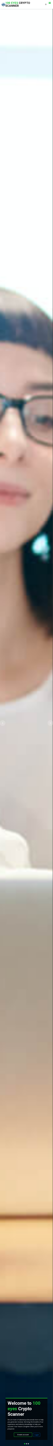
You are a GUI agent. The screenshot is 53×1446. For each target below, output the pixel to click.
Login (36, 1435)
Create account (23, 1435)
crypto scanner (17, 4)
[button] (2, 723)
